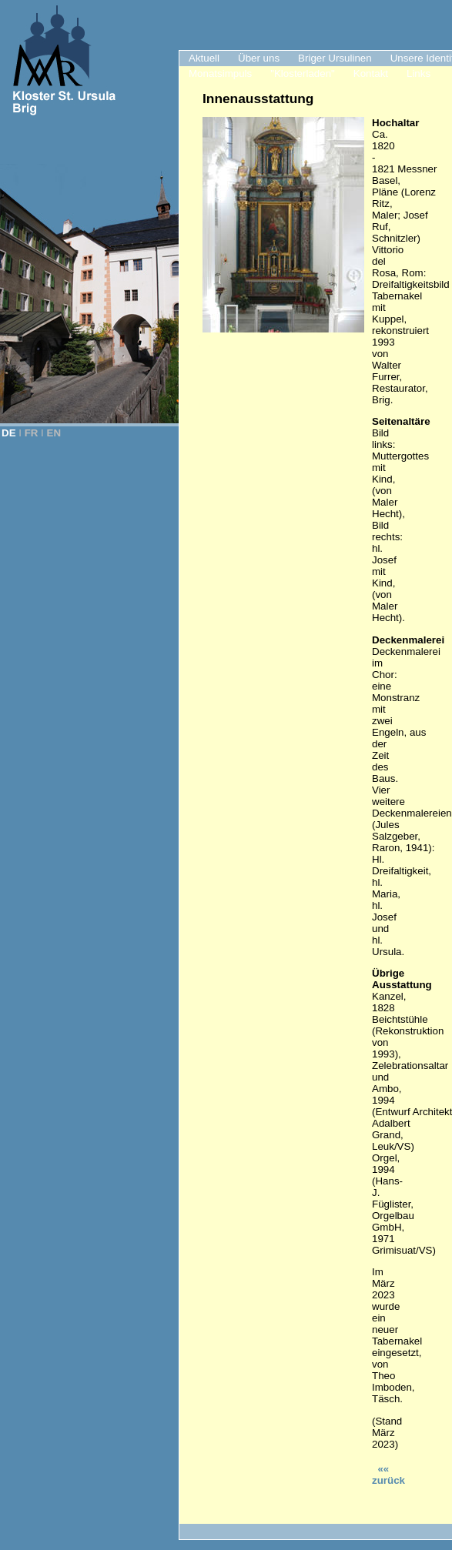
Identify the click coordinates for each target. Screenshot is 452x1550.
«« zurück (388, 1474)
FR (32, 433)
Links (418, 73)
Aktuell (204, 58)
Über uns (259, 58)
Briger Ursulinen (335, 58)
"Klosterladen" (302, 73)
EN (54, 433)
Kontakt (370, 73)
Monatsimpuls (220, 73)
